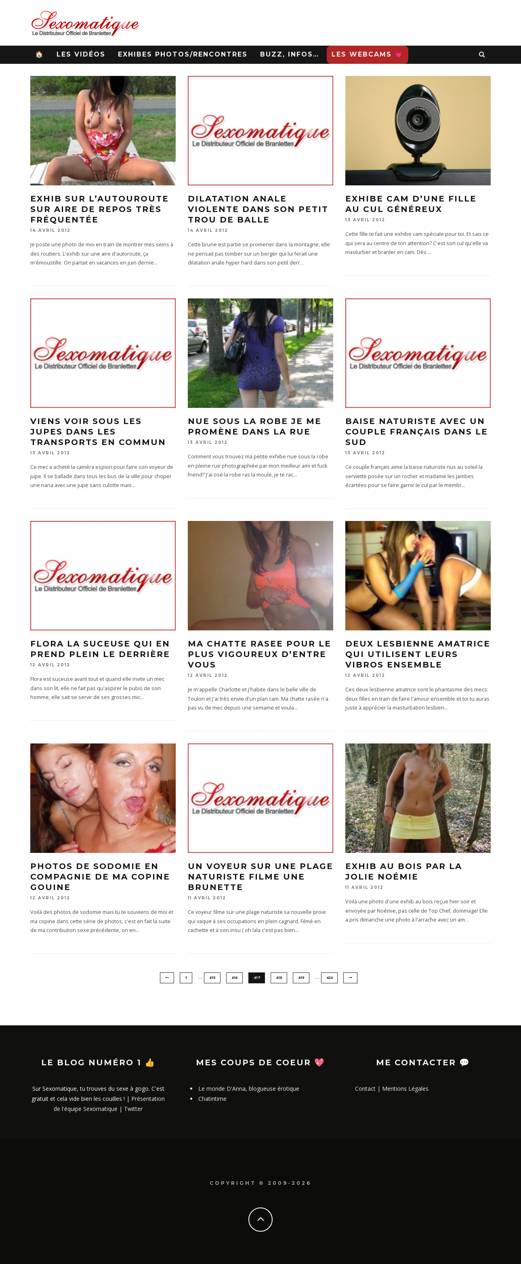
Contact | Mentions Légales (392, 1088)
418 (279, 977)
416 (234, 977)
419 (301, 977)
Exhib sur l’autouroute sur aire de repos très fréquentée (99, 209)
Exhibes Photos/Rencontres (183, 54)
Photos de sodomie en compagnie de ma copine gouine (100, 876)
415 (212, 977)
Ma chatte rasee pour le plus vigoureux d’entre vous (259, 654)
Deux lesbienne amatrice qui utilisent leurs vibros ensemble (417, 654)
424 (329, 977)
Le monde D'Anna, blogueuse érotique (248, 1088)
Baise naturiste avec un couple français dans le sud (416, 431)
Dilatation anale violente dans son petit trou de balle (258, 209)
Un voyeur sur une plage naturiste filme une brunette (260, 876)
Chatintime (212, 1098)
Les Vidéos (81, 54)
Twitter (133, 1109)
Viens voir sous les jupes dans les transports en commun (98, 431)
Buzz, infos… (289, 54)
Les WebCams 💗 (367, 54)
